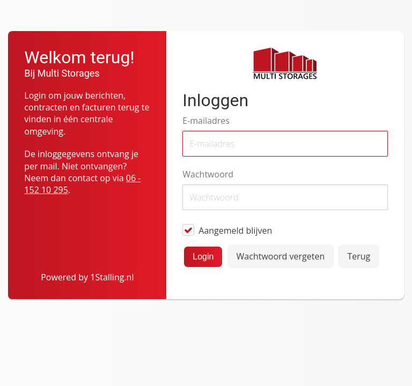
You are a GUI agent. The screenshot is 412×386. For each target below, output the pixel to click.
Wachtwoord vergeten (281, 256)
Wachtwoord (207, 174)
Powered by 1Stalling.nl (87, 277)
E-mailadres (206, 121)
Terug (358, 256)
